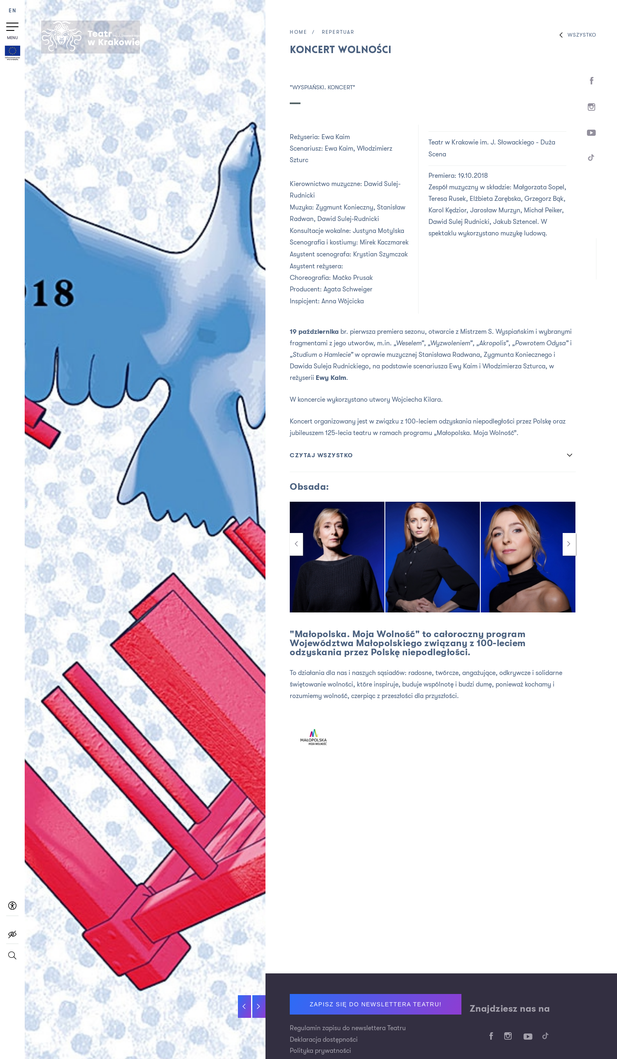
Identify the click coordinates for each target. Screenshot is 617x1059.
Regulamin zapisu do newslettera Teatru (348, 1028)
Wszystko (575, 35)
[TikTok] (591, 163)
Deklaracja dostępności (324, 1040)
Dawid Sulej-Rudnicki (348, 218)
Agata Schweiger (348, 287)
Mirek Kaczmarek (384, 241)
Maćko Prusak (353, 275)
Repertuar (340, 32)
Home (299, 32)
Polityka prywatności (320, 1051)
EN (12, 11)
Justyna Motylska (379, 229)
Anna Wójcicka (342, 299)
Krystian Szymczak (380, 252)
